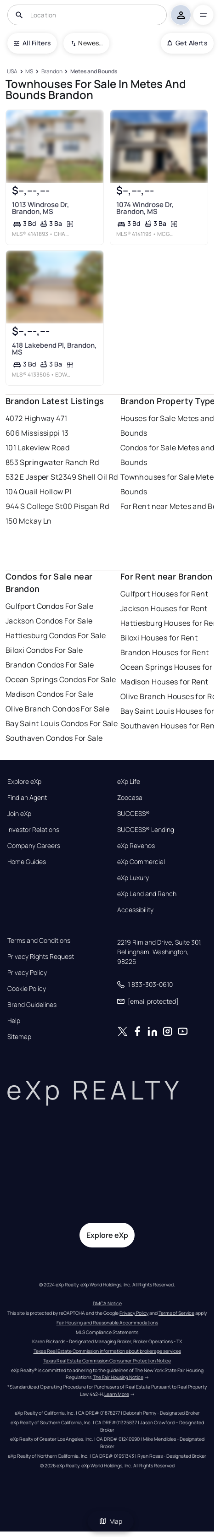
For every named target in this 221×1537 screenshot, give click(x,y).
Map (111, 1521)
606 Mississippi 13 (37, 433)
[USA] (12, 71)
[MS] (29, 71)
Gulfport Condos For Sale (50, 606)
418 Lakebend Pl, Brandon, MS (53, 348)
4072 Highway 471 (37, 418)
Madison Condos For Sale (50, 694)
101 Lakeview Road (37, 448)
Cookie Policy (26, 988)
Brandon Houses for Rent (164, 652)
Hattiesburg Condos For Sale (56, 635)
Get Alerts (187, 42)
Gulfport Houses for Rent (164, 594)
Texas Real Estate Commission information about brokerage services (107, 1351)
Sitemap (19, 1037)
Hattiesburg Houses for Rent (170, 623)
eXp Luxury (133, 878)
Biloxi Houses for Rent (159, 638)
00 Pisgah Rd (86, 506)
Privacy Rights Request (40, 956)
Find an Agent (27, 797)
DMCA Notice (107, 1303)
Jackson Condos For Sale (49, 621)
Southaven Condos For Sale (54, 738)
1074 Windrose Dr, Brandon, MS (144, 208)
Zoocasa (129, 797)
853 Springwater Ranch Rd (52, 462)
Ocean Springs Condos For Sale (61, 679)
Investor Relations (33, 829)
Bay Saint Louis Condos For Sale (62, 723)
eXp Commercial (141, 862)
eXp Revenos (136, 845)
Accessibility (135, 910)
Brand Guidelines (32, 1004)
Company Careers (33, 845)
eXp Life (128, 781)
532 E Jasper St (32, 477)
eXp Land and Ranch (146, 894)
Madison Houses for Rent (164, 682)
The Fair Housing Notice (118, 1377)
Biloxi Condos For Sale (44, 650)
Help (13, 1020)
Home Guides (26, 862)
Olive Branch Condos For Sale (57, 709)
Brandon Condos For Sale (50, 665)
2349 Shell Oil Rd (88, 477)
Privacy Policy (27, 972)
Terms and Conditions (38, 940)
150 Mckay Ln (29, 521)
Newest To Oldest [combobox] (90, 42)
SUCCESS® (133, 813)
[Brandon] (52, 71)
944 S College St (34, 506)
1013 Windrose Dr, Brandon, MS (39, 208)
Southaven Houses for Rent (169, 726)
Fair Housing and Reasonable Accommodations (107, 1322)
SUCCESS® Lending (145, 829)
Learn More (116, 1394)
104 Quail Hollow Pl (39, 492)
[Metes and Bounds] (93, 71)
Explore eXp (24, 781)
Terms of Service (176, 1313)
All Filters (32, 42)
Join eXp (19, 813)
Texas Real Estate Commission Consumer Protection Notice (107, 1360)
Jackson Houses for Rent (164, 608)
